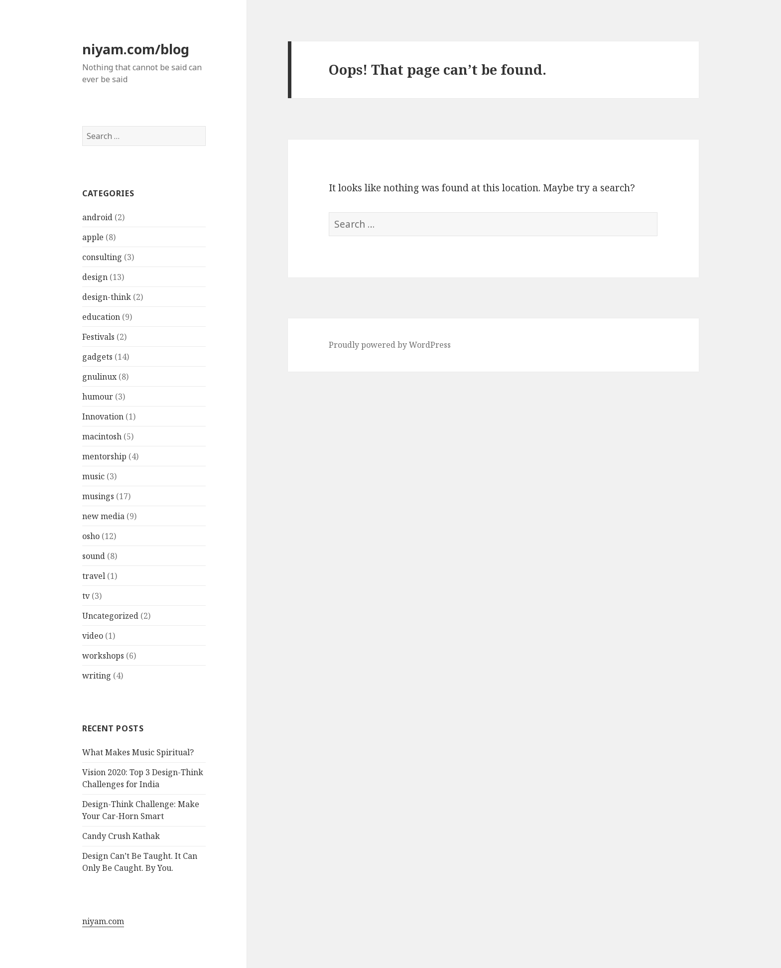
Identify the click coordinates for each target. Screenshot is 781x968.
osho (91, 536)
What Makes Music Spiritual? (138, 752)
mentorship (104, 456)
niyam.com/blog (135, 49)
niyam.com (103, 921)
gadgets (97, 356)
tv (86, 595)
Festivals (98, 336)
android (97, 217)
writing (96, 675)
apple (93, 237)
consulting (102, 257)
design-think (106, 296)
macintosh (102, 436)
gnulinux (99, 376)
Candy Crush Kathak (121, 835)
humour (97, 396)
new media (103, 516)
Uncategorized (110, 615)
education (101, 316)
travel (93, 575)
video (92, 635)
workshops (103, 655)
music (93, 476)
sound (93, 556)
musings (98, 496)
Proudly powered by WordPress (390, 344)
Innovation (103, 416)
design (95, 277)
